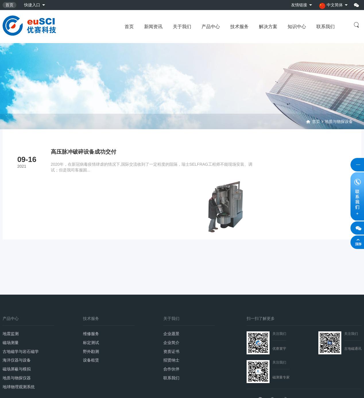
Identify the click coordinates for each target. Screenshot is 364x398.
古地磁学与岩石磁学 (21, 308)
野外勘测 (91, 308)
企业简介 (171, 299)
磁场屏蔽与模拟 (17, 327)
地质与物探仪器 (17, 337)
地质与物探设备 (339, 121)
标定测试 (91, 299)
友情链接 (299, 5)
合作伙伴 (171, 327)
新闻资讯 (153, 26)
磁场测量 (11, 299)
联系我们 (325, 26)
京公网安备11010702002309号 (75, 387)
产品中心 (211, 26)
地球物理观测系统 (19, 346)
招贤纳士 (171, 318)
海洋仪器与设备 (17, 318)
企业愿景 (171, 289)
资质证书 (171, 308)
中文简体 (330, 6)
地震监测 (11, 289)
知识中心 (297, 26)
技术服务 (239, 26)
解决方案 (268, 26)
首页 (9, 5)
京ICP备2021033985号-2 (25, 387)
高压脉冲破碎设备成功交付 (85, 152)
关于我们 (182, 26)
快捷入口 (32, 5)
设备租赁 (91, 318)
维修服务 (91, 289)
